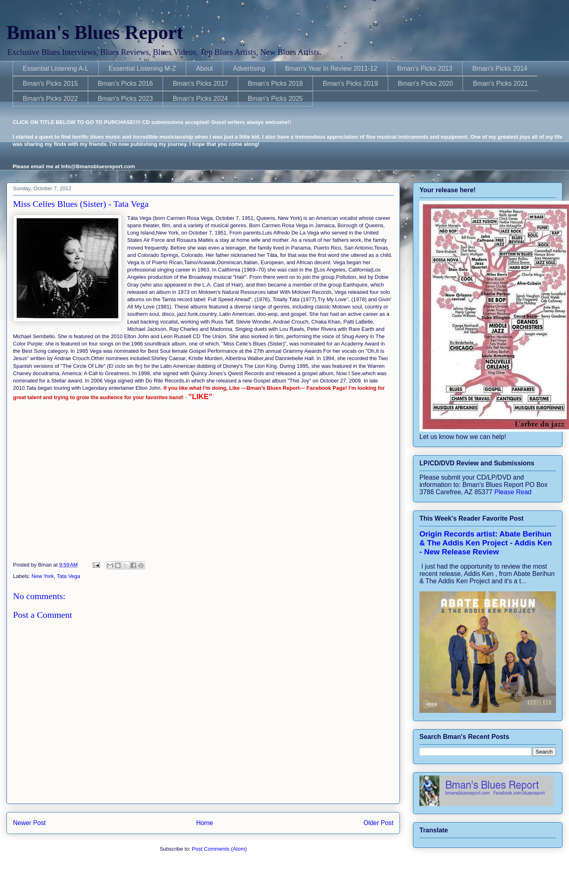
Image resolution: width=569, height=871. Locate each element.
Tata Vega (68, 576)
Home (204, 822)
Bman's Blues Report (95, 32)
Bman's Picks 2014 (500, 68)
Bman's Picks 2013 (424, 68)
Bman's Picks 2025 (275, 98)
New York (43, 576)
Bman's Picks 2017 (200, 83)
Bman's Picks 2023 (125, 98)
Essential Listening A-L (56, 68)
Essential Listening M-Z (142, 68)
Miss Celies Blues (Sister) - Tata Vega (81, 204)
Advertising (249, 68)
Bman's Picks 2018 (275, 83)
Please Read (513, 492)
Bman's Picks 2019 (350, 83)
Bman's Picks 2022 (50, 98)
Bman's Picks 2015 (50, 83)
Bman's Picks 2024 (200, 98)
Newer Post (29, 822)
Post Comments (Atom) (219, 849)
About (204, 68)
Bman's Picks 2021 (500, 83)
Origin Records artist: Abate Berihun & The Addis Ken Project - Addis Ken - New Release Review (485, 543)
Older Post (378, 822)
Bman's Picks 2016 (125, 83)
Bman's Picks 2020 (425, 83)
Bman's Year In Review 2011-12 (331, 68)
